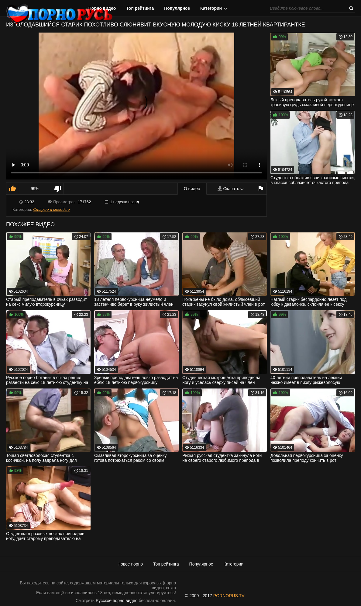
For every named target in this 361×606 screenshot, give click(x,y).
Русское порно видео (116, 600)
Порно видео (102, 8)
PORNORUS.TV (229, 595)
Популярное (177, 8)
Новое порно (130, 564)
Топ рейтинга (140, 8)
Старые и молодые (51, 209)
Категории (211, 8)
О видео (192, 188)
